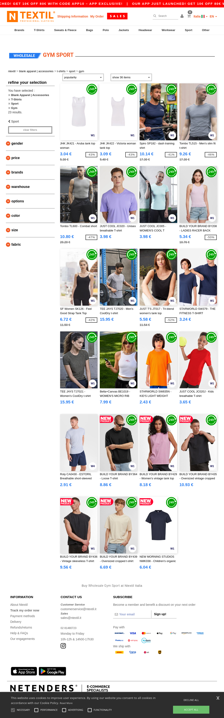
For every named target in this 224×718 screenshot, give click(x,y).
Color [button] (15, 207)
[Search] (164, 16)
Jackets (124, 30)
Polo (106, 30)
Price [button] (15, 149)
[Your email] (132, 606)
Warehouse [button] (20, 178)
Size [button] (14, 221)
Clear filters (30, 121)
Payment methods (22, 607)
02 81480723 (70, 619)
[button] (182, 16)
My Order (97, 16)
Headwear (145, 30)
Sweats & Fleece (65, 30)
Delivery (15, 613)
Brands (19, 30)
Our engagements (22, 630)
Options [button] (17, 192)
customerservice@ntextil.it (78, 600)
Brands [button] (17, 164)
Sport (188, 30)
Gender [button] (17, 135)
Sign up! (160, 606)
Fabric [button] (16, 236)
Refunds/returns (21, 619)
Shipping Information (72, 16)
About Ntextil (19, 596)
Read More (66, 703)
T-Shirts (39, 30)
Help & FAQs (19, 625)
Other (206, 30)
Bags (89, 30)
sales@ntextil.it (71, 609)
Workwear (168, 30)
